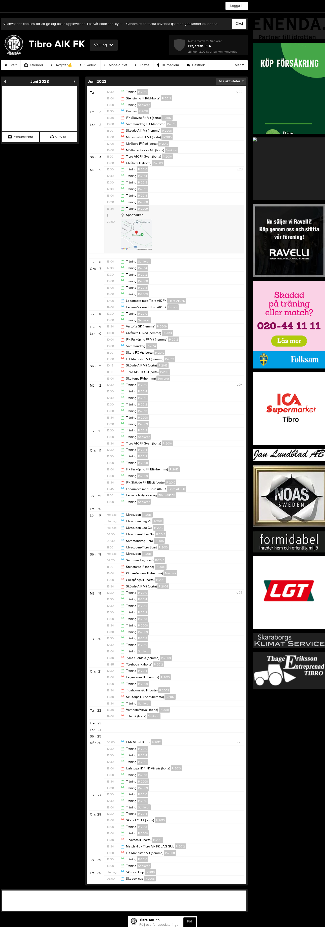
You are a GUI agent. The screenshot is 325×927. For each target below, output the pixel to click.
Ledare (173, 307)
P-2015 (171, 124)
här (122, 24)
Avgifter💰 (61, 65)
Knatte (142, 65)
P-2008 (167, 131)
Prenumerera (20, 137)
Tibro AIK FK (176, 301)
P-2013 (166, 98)
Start (11, 65)
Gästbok (196, 65)
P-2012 (167, 118)
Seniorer (144, 105)
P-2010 (142, 92)
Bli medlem (168, 65)
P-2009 (158, 163)
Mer (237, 65)
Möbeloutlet (115, 65)
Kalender (33, 65)
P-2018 (143, 111)
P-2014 (142, 176)
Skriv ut (58, 137)
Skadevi (88, 65)
